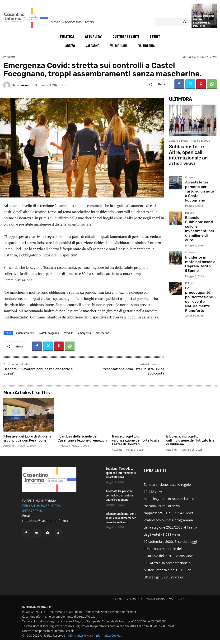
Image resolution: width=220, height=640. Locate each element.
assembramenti (25, 333)
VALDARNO (134, 599)
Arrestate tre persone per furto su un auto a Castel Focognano (200, 175)
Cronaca (190, 167)
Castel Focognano (49, 333)
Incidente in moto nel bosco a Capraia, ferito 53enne (200, 225)
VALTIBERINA (178, 599)
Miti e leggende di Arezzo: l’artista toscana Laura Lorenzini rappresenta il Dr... (169, 505)
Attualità (9, 56)
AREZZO (117, 599)
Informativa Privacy (80, 636)
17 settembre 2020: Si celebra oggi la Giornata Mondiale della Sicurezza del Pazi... (170, 548)
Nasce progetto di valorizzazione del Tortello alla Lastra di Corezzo (136, 440)
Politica (189, 190)
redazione (23, 85)
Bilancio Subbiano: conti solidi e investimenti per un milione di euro (198, 200)
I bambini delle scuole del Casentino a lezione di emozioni (83, 438)
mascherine (102, 333)
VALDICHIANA (155, 599)
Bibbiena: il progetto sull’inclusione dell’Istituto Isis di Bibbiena (190, 440)
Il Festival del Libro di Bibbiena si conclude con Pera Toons (27, 438)
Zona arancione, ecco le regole (167, 484)
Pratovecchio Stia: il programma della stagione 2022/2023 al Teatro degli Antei (170, 527)
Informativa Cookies (108, 636)
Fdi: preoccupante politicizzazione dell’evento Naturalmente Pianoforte (197, 251)
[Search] (184, 22)
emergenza (84, 333)
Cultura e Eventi (178, 141)
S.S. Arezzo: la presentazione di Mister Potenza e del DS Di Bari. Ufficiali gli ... (168, 570)
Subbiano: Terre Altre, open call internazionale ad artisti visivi (204, 20)
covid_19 (68, 333)
